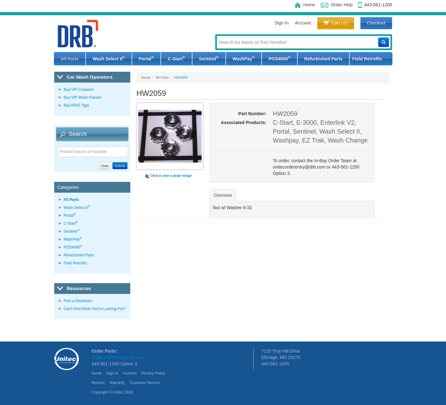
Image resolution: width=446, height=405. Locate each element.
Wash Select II (109, 58)
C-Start (176, 58)
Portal (146, 58)
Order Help (336, 4)
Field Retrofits (367, 58)
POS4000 (279, 58)
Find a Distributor (78, 301)
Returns (98, 383)
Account (303, 22)
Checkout (376, 22)
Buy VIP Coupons (79, 89)
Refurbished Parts (323, 58)
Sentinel (209, 58)
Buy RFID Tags (76, 105)
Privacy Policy (153, 373)
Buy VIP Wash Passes (82, 97)
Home (304, 4)
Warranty (117, 383)
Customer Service (145, 383)
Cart (336, 22)
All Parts (70, 58)
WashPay (244, 58)
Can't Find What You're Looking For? (95, 309)
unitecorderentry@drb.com (118, 357)
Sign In (282, 22)
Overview (223, 195)
